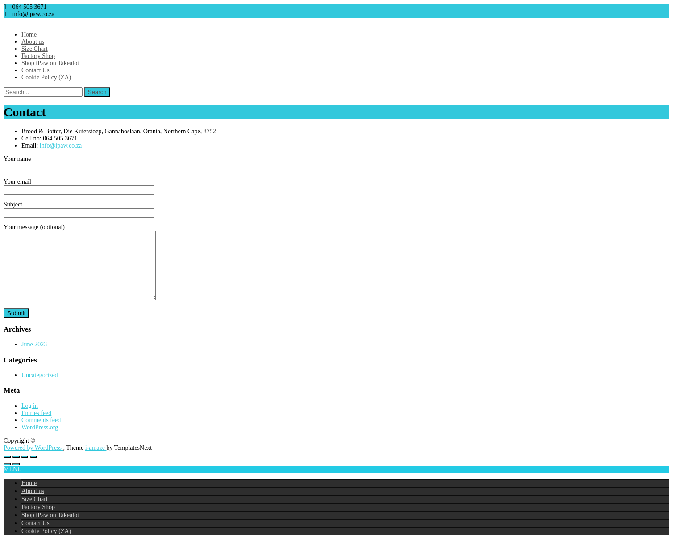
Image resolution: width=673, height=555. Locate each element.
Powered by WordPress (33, 461)
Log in (29, 419)
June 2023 (34, 357)
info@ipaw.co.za (61, 145)
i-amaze (96, 461)
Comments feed (41, 433)
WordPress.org (39, 440)
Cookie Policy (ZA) (46, 77)
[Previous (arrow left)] (7, 477)
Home (29, 34)
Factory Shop (38, 56)
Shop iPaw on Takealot (50, 63)
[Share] (24, 470)
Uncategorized (39, 388)
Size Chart (34, 48)
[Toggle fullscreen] (16, 470)
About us (32, 41)
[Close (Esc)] (33, 470)
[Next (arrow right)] (16, 477)
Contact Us (35, 70)
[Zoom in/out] (7, 470)
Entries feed (36, 426)
